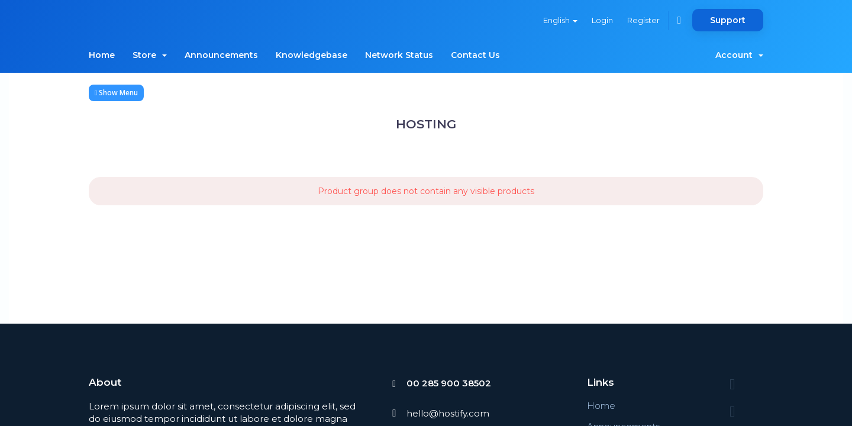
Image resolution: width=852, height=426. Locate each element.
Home (102, 55)
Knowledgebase (311, 55)
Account (739, 55)
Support (728, 20)
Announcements (221, 55)
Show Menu (116, 93)
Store (150, 55)
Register (643, 20)
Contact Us (475, 55)
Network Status (399, 55)
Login (602, 20)
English (560, 20)
